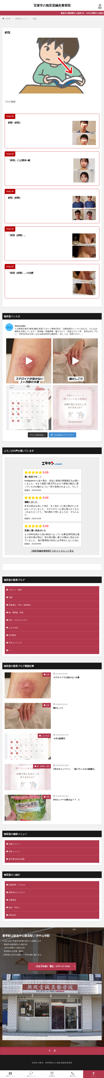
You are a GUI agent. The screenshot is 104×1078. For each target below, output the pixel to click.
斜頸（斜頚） (15, 122)
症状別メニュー (21, 18)
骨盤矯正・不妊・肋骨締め (20, 605)
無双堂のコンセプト (17, 892)
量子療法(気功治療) (17, 859)
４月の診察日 (59, 738)
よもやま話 (13, 627)
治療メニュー (14, 844)
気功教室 (12, 635)
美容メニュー (14, 851)
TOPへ (93, 1074)
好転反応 (12, 915)
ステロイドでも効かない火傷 (66, 677)
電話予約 (72, 1074)
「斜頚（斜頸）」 (17, 235)
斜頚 (35, 18)
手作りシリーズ (15, 643)
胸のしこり (58, 708)
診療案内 (52, 1074)
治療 (10, 597)
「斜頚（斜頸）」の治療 (20, 272)
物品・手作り (14, 907)
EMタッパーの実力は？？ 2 (66, 799)
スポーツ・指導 (15, 590)
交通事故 (12, 900)
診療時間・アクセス (17, 885)
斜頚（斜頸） (15, 197)
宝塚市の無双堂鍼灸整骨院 (52, 5)
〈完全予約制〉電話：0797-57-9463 (52, 966)
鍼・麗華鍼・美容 (16, 612)
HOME (8, 18)
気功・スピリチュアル (18, 620)
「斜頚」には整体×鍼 (19, 160)
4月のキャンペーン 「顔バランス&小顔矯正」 (74, 769)
